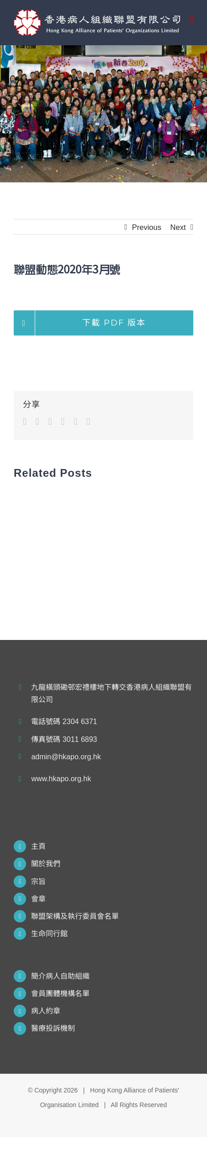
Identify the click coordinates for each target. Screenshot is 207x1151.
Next (178, 227)
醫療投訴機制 (53, 1028)
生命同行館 (49, 934)
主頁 (38, 846)
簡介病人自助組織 (60, 976)
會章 (38, 899)
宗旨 (38, 881)
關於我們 (45, 864)
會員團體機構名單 (60, 993)
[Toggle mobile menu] (191, 19)
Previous (146, 227)
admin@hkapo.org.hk (66, 757)
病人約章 (45, 1011)
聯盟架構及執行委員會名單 (75, 916)
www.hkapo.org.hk (61, 779)
